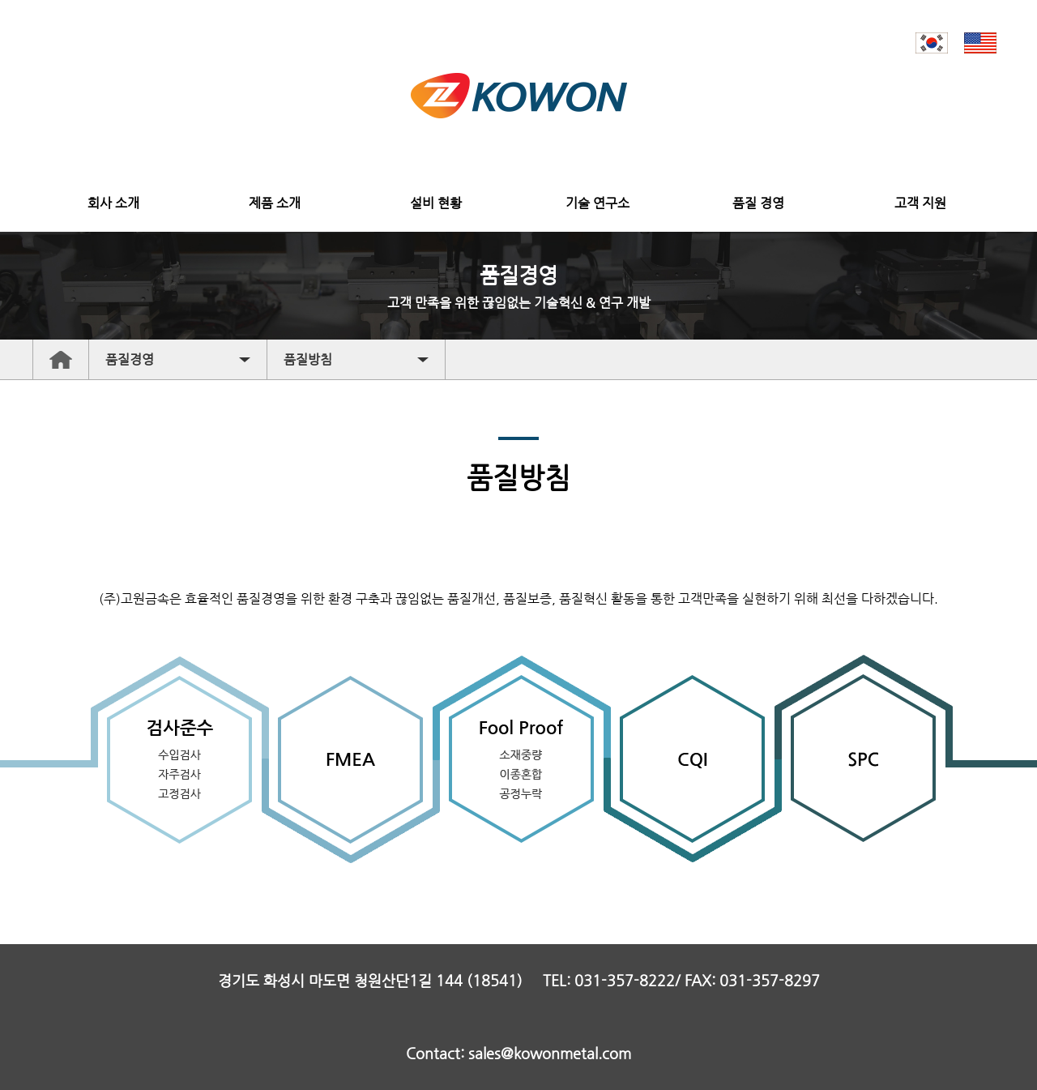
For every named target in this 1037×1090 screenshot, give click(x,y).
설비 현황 (436, 203)
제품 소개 (275, 203)
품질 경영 (758, 203)
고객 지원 (920, 203)
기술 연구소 (597, 203)
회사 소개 (113, 203)
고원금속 (519, 95)
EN (980, 42)
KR (931, 42)
